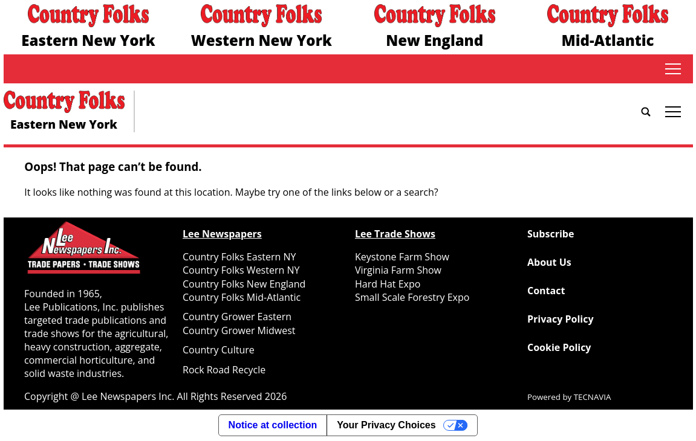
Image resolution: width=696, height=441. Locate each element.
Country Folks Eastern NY (239, 256)
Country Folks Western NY (241, 270)
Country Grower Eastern (237, 316)
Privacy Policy (560, 319)
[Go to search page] (646, 111)
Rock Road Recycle (224, 369)
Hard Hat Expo (387, 284)
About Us (549, 262)
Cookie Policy (559, 347)
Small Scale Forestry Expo (412, 297)
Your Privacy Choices (386, 425)
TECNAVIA (592, 396)
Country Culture (219, 349)
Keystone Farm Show (402, 256)
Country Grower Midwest (239, 330)
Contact (546, 290)
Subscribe (550, 233)
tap (673, 69)
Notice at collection (273, 425)
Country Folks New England (244, 284)
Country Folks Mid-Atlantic (242, 297)
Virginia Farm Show (398, 270)
